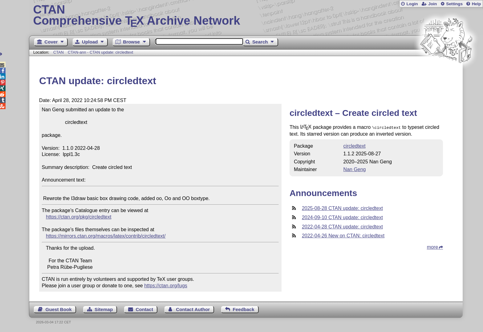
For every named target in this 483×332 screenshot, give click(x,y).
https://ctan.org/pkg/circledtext (79, 216)
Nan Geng (354, 168)
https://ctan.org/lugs (165, 285)
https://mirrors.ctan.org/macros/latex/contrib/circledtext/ (106, 236)
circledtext (354, 145)
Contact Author (193, 309)
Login (412, 4)
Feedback (243, 309)
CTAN (58, 52)
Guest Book (59, 309)
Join (432, 4)
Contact (144, 309)
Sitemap (104, 309)
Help (476, 4)
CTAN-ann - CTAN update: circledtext (100, 52)
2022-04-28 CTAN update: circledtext (342, 226)
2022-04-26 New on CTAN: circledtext (343, 235)
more (432, 246)
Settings (454, 4)
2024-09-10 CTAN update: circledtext (342, 216)
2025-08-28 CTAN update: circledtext (342, 207)
